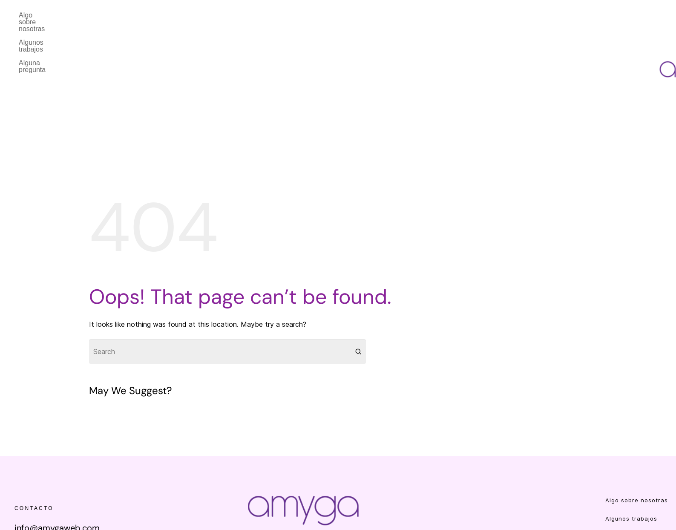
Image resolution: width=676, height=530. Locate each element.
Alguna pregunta (179, 15)
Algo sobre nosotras (49, 15)
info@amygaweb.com (57, 473)
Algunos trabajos (116, 15)
